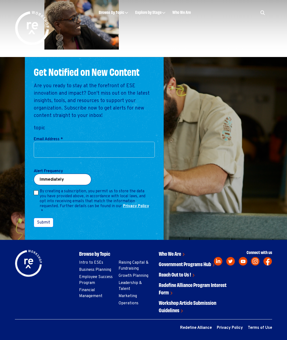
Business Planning (95, 269)
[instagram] (255, 261)
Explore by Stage (148, 12)
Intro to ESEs (91, 262)
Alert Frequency (48, 171)
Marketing (128, 296)
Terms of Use (260, 327)
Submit (43, 222)
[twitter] (230, 261)
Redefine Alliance (196, 327)
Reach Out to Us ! (175, 274)
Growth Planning (133, 275)
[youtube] (243, 261)
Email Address (48, 139)
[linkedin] (218, 261)
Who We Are (181, 12)
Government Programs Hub (185, 263)
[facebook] (267, 261)
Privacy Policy (136, 206)
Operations (128, 303)
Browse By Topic (111, 12)
